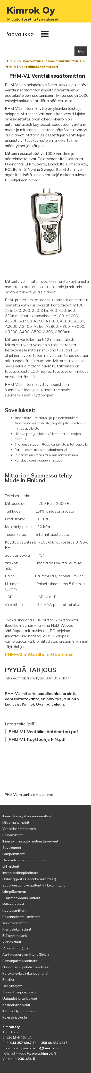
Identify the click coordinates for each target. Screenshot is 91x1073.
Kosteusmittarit (14, 910)
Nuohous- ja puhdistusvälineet (26, 967)
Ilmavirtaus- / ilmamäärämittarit (27, 816)
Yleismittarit (11, 942)
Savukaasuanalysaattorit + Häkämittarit (33, 885)
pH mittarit (10, 866)
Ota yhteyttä (12, 986)
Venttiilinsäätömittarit (19, 829)
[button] (27, 34)
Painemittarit (12, 835)
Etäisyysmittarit (14, 935)
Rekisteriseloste (14, 1017)
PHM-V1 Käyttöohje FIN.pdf (37, 739)
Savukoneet (11, 847)
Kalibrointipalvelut (16, 1005)
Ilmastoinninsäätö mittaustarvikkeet (30, 841)
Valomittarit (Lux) (16, 948)
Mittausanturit (13, 904)
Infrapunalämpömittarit (20, 873)
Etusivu (8, 979)
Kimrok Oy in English (18, 1011)
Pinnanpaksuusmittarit (19, 961)
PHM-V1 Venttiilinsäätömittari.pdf (43, 731)
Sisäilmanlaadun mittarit (21, 898)
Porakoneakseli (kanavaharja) (25, 973)
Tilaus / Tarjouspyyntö (19, 992)
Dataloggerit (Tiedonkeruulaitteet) (29, 879)
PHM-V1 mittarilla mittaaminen (39, 654)
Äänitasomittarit (15, 923)
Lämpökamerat (14, 891)
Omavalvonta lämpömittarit (24, 860)
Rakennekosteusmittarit (21, 917)
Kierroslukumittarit (16, 929)
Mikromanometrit (15, 822)
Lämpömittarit (13, 854)
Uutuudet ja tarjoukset (19, 998)
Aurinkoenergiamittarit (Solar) (25, 954)
